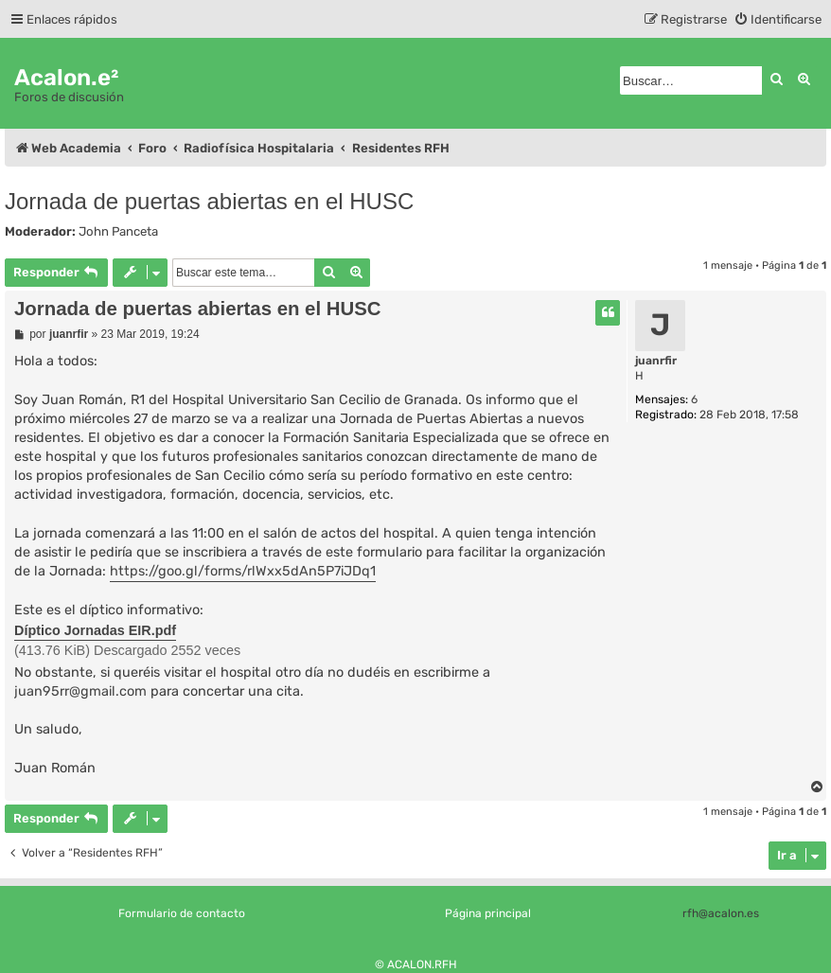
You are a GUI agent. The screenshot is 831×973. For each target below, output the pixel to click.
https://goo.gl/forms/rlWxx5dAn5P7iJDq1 (243, 571)
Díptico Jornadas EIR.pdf (95, 630)
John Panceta (118, 231)
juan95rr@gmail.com (80, 691)
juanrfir (656, 360)
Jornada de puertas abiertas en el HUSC (209, 201)
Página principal (488, 913)
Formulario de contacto (181, 913)
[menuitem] (778, 19)
